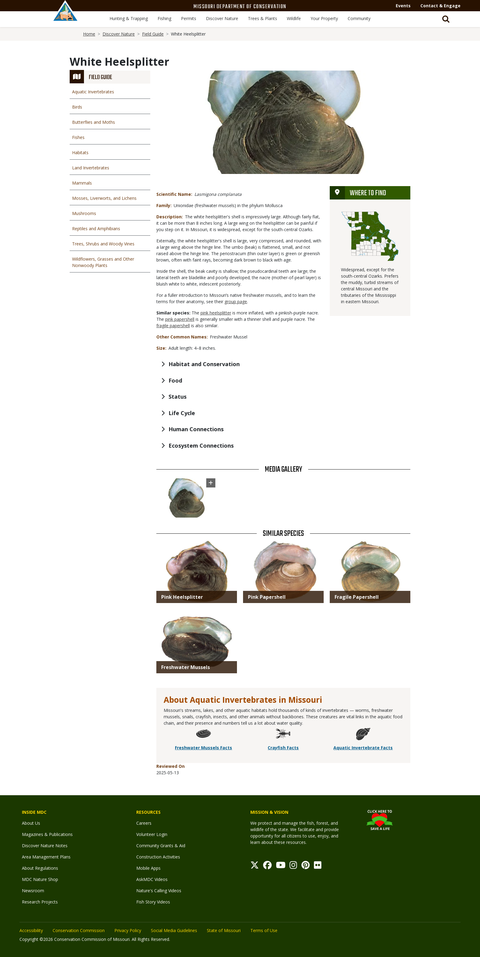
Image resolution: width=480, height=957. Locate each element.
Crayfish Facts (283, 748)
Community (359, 18)
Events (403, 6)
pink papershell (179, 319)
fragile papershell (173, 325)
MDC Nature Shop (40, 879)
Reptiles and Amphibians (96, 228)
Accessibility (31, 930)
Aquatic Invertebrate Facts (363, 748)
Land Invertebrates (90, 168)
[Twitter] (254, 866)
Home (89, 34)
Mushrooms (84, 213)
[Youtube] (281, 866)
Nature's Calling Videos (158, 890)
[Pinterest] (305, 866)
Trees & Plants (262, 18)
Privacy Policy (127, 930)
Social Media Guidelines (174, 930)
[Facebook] (267, 866)
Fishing (164, 18)
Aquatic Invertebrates (93, 92)
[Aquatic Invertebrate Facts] (363, 735)
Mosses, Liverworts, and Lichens (104, 198)
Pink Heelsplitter (182, 597)
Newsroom (33, 890)
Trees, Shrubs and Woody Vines (103, 244)
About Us (31, 823)
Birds (77, 107)
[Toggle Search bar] (445, 19)
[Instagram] (293, 866)
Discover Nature (222, 18)
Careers (143, 823)
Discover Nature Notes (45, 845)
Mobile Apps (148, 868)
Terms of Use (263, 930)
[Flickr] (318, 866)
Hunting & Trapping (129, 18)
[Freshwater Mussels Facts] (203, 735)
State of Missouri (224, 930)
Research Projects (40, 902)
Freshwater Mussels (185, 667)
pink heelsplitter (215, 313)
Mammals (82, 183)
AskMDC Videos (152, 879)
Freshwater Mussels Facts (203, 748)
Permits (188, 18)
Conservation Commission (79, 930)
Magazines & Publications (47, 834)
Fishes (78, 137)
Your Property (324, 18)
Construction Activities (158, 857)
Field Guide (153, 34)
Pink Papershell (267, 597)
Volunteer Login (151, 834)
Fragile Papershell (357, 597)
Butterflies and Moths (93, 122)
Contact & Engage (440, 6)
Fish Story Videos (153, 902)
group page (235, 301)
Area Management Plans (46, 857)
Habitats (80, 152)
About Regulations (40, 868)
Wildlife (294, 18)
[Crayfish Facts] (283, 735)
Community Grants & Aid (160, 845)
